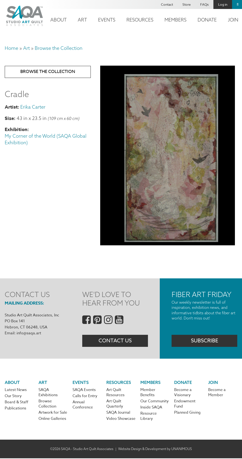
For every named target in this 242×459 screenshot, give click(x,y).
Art (82, 20)
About (58, 20)
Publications (15, 409)
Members (175, 20)
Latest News (16, 390)
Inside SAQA (151, 408)
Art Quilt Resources (115, 392)
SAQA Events (84, 390)
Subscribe (204, 341)
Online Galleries (52, 419)
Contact (167, 4)
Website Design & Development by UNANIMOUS (155, 449)
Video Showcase (120, 419)
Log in (222, 4)
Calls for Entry (85, 396)
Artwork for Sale (53, 413)
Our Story (13, 396)
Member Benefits (147, 392)
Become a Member (217, 392)
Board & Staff (16, 403)
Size (9, 118)
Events (106, 20)
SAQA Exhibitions (48, 392)
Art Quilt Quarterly (114, 404)
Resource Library (148, 416)
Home (11, 48)
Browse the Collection (58, 48)
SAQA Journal (118, 413)
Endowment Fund (184, 404)
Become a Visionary (183, 392)
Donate (207, 20)
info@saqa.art (29, 333)
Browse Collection (47, 404)
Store (186, 4)
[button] (167, 243)
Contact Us (115, 341)
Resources (139, 20)
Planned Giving (187, 413)
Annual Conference (83, 405)
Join (213, 382)
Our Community (154, 401)
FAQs (204, 4)
